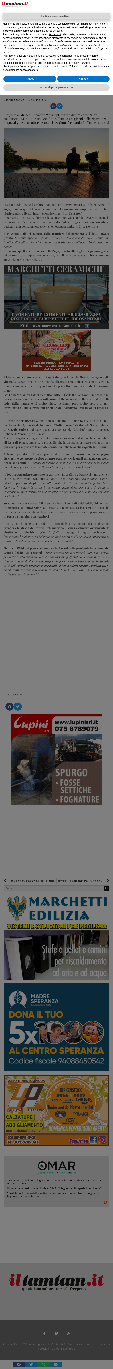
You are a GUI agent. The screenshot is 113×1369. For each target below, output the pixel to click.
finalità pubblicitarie (48, 45)
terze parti (55, 34)
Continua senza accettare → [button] (56, 16)
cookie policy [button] (55, 30)
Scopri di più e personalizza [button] (56, 87)
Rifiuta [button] (30, 78)
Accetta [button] (83, 78)
